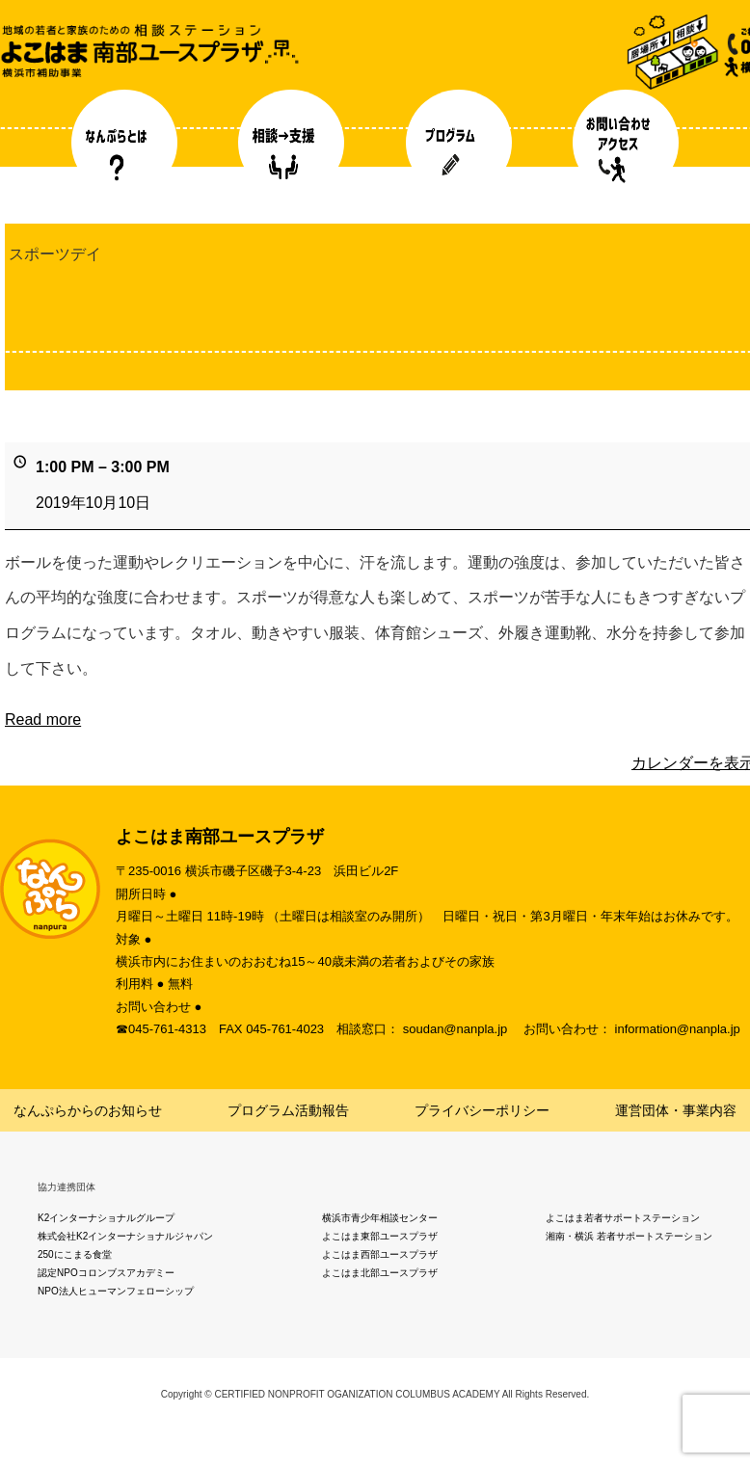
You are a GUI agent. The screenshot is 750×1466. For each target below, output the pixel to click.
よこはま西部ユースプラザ (380, 1254)
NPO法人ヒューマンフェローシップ (116, 1291)
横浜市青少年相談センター (380, 1218)
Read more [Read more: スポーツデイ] (43, 719)
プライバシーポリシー (482, 1110)
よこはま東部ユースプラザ (380, 1236)
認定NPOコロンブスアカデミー (106, 1272)
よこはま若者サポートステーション (623, 1218)
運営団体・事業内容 (676, 1110)
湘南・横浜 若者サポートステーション (629, 1236)
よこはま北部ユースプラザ (380, 1272)
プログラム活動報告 (288, 1110)
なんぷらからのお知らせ (87, 1110)
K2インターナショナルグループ (106, 1218)
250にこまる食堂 (75, 1254)
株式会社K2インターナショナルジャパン (125, 1236)
